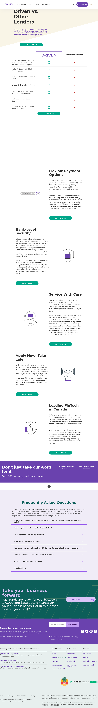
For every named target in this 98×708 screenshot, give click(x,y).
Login (73, 4)
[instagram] (95, 631)
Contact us (71, 653)
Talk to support (73, 657)
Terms (2, 696)
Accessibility (21, 696)
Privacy (10, 696)
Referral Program (57, 665)
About (54, 653)
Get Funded (82, 4)
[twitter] (86, 631)
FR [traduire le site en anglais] (91, 4)
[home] (9, 4)
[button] (20, 4)
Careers (59, 657)
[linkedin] (91, 631)
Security (32, 696)
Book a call (71, 661)
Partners (55, 661)
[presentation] (63, 630)
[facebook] (82, 631)
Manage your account (72, 666)
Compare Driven (58, 669)
